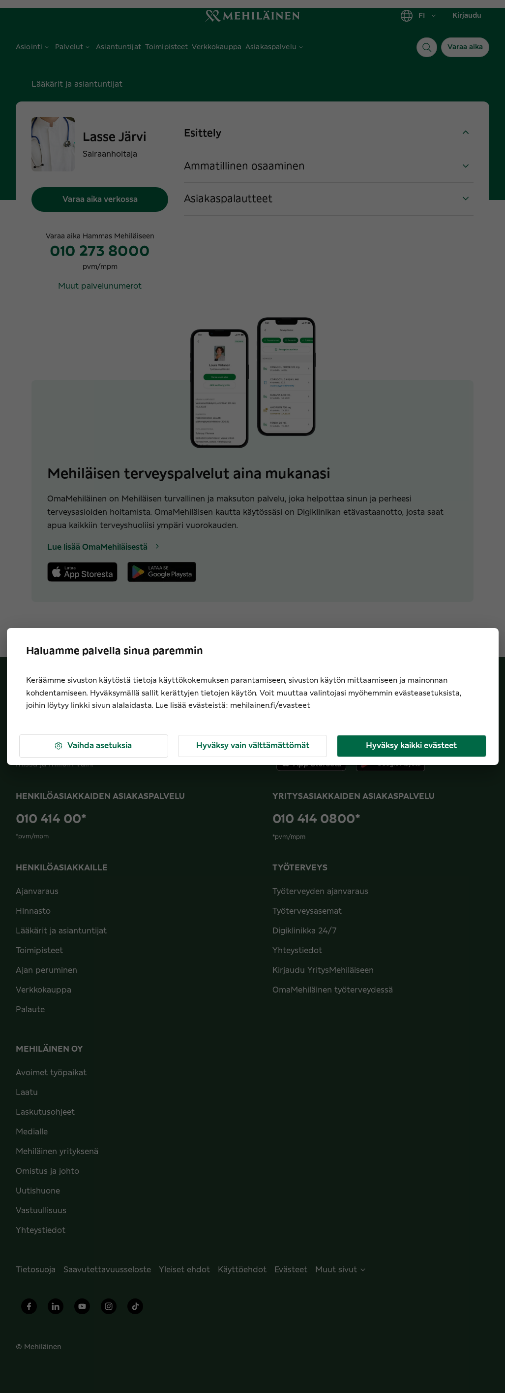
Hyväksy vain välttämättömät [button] (252, 746)
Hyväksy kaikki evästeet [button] (411, 746)
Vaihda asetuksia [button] (93, 746)
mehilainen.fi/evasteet (270, 705)
